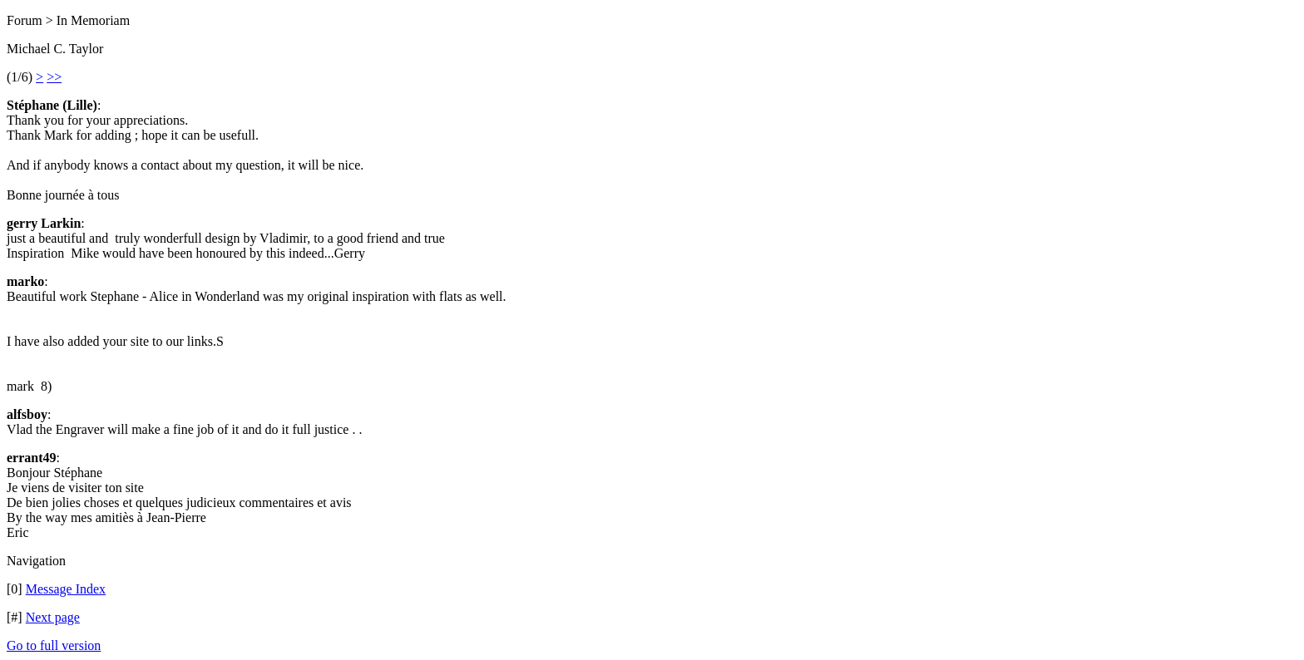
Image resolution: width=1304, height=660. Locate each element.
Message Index (66, 589)
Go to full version (54, 645)
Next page (53, 617)
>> (54, 77)
